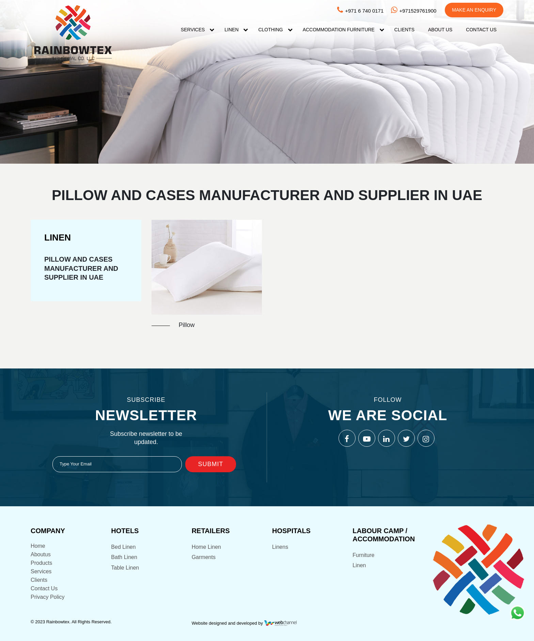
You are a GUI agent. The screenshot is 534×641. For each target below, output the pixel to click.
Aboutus (41, 554)
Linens (280, 547)
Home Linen (206, 547)
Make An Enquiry (474, 10)
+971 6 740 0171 (359, 11)
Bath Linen (124, 557)
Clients (404, 29)
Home (38, 546)
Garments (204, 557)
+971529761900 (413, 11)
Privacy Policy (48, 597)
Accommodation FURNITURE (339, 29)
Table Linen (125, 568)
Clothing (270, 29)
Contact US (481, 29)
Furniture (363, 555)
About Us (440, 29)
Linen (231, 29)
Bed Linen (123, 547)
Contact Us (44, 588)
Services (193, 29)
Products (41, 563)
